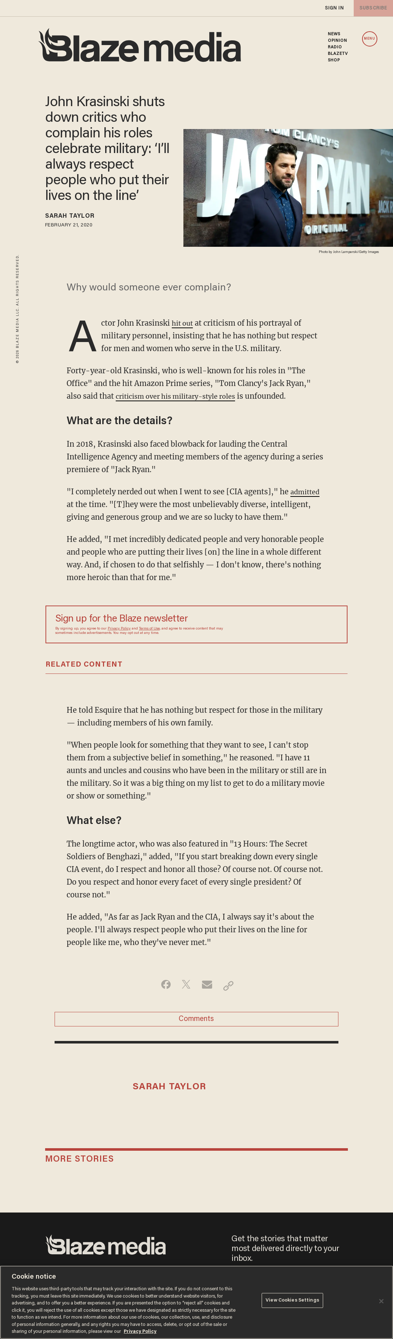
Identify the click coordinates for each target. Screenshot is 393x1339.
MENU (369, 39)
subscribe (372, 8)
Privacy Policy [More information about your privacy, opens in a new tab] (140, 1331)
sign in (334, 8)
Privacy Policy (119, 630)
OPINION (338, 41)
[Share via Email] (208, 987)
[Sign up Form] (287, 626)
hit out (184, 324)
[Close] (381, 1301)
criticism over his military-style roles (183, 397)
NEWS (334, 34)
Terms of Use (149, 630)
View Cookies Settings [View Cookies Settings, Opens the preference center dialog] (292, 1301)
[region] (196, 1302)
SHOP (334, 60)
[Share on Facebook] (162, 987)
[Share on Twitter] (185, 987)
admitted (306, 493)
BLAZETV (338, 54)
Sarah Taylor (75, 217)
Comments (196, 1023)
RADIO (335, 47)
